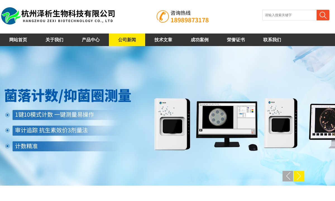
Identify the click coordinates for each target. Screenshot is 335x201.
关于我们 (54, 39)
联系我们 (272, 39)
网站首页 (18, 39)
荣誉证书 (236, 39)
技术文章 (163, 39)
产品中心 (91, 39)
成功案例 (200, 39)
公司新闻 (127, 39)
